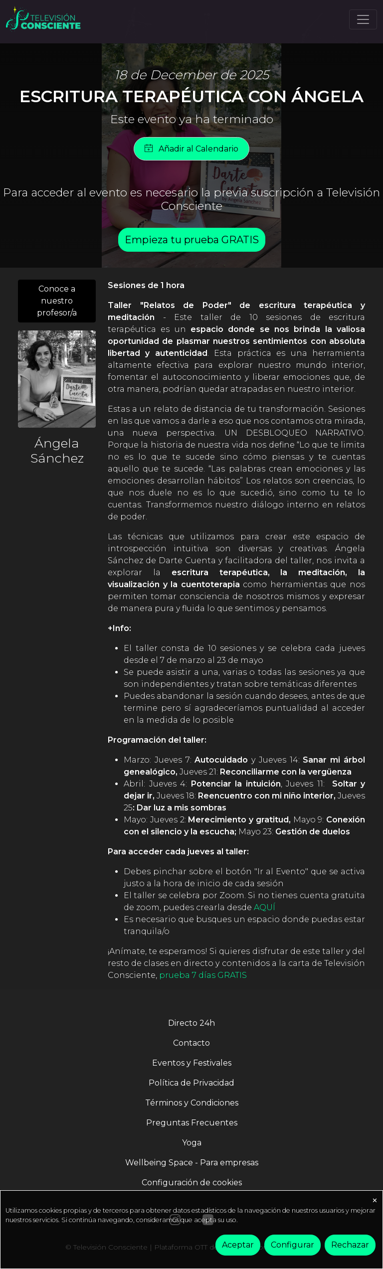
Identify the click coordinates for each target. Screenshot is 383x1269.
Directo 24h (191, 1023)
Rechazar (350, 1245)
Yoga (191, 1142)
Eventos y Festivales (191, 1063)
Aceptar (238, 1245)
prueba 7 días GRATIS (203, 975)
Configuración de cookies (192, 1182)
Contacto (191, 1043)
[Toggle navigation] (363, 19)
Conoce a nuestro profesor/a (57, 300)
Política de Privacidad (191, 1083)
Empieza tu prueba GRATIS (192, 240)
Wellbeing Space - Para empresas (191, 1162)
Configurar (292, 1245)
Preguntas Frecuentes (191, 1122)
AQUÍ (264, 907)
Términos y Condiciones (191, 1103)
